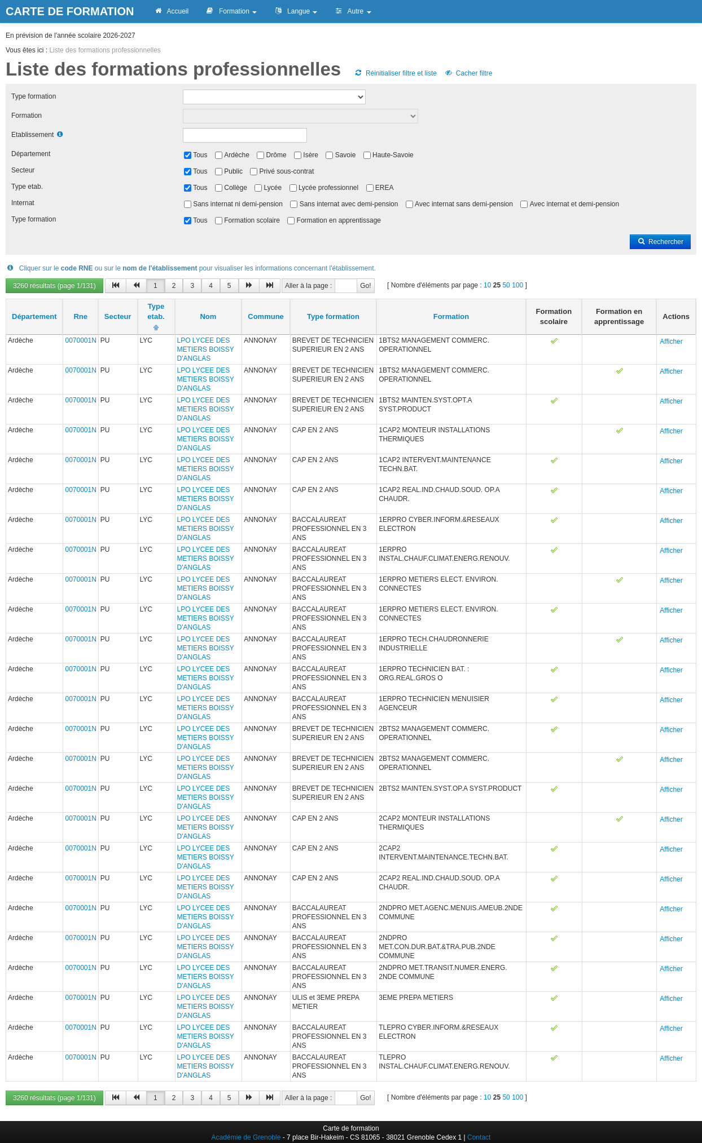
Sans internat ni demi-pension (238, 204)
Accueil (170, 11)
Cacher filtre (468, 73)
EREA (384, 188)
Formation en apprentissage (339, 220)
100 (517, 285)
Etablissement (32, 135)
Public (233, 171)
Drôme (276, 155)
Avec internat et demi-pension (575, 204)
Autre (352, 11)
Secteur (22, 170)
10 (487, 285)
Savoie (345, 155)
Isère (310, 155)
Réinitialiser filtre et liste (395, 73)
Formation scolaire (252, 220)
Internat (22, 203)
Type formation (33, 96)
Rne (80, 316)
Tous (200, 155)
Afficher (671, 341)
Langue (295, 11)
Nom (208, 316)
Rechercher (660, 242)
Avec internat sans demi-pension (464, 204)
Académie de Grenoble (246, 1137)
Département (30, 154)
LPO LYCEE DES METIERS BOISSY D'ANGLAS (205, 349)
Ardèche (236, 155)
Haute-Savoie (393, 155)
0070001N (80, 340)
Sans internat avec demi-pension (349, 204)
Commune (266, 316)
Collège (235, 188)
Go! (365, 286)
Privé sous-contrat (287, 171)
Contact (478, 1137)
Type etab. (27, 187)
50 (506, 285)
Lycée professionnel (328, 188)
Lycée (273, 188)
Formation (231, 11)
